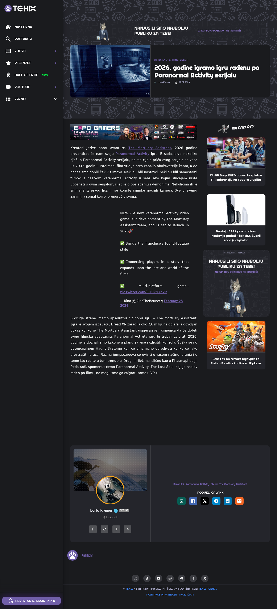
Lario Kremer (110, 510)
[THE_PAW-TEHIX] (236, 283)
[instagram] (135, 578)
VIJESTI (184, 59)
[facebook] (193, 578)
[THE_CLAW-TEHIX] (170, 30)
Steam (214, 484)
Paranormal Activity (132, 154)
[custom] (147, 578)
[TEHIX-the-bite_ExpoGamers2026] (133, 131)
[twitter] (204, 578)
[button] (31, 51)
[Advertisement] (133, 410)
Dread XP (178, 484)
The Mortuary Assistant (149, 148)
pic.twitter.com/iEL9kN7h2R (143, 292)
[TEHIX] (20, 8)
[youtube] (158, 578)
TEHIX (129, 588)
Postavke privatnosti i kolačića (170, 594)
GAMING (173, 59)
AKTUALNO (161, 59)
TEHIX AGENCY (207, 588)
